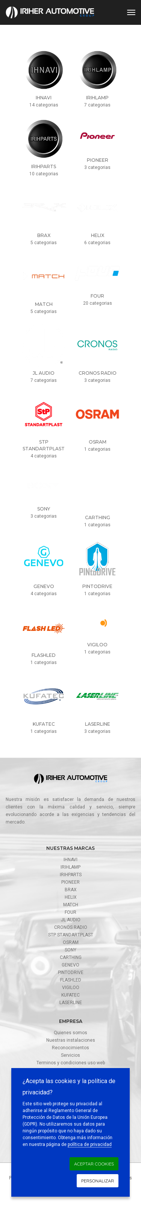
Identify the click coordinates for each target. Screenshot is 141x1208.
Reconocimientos (70, 1047)
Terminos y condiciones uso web (70, 1062)
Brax (71, 889)
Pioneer (70, 882)
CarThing (71, 957)
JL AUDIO (70, 919)
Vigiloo (70, 987)
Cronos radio (70, 927)
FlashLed (70, 980)
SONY (70, 950)
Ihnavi (70, 859)
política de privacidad (90, 1144)
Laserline (70, 1002)
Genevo (70, 965)
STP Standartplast (70, 935)
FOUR (70, 912)
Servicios (70, 1055)
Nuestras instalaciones (70, 1040)
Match (70, 904)
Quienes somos (70, 1032)
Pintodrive (70, 972)
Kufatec (70, 995)
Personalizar (97, 1181)
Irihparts (71, 874)
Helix (71, 897)
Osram (71, 942)
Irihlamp (70, 867)
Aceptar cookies (94, 1164)
